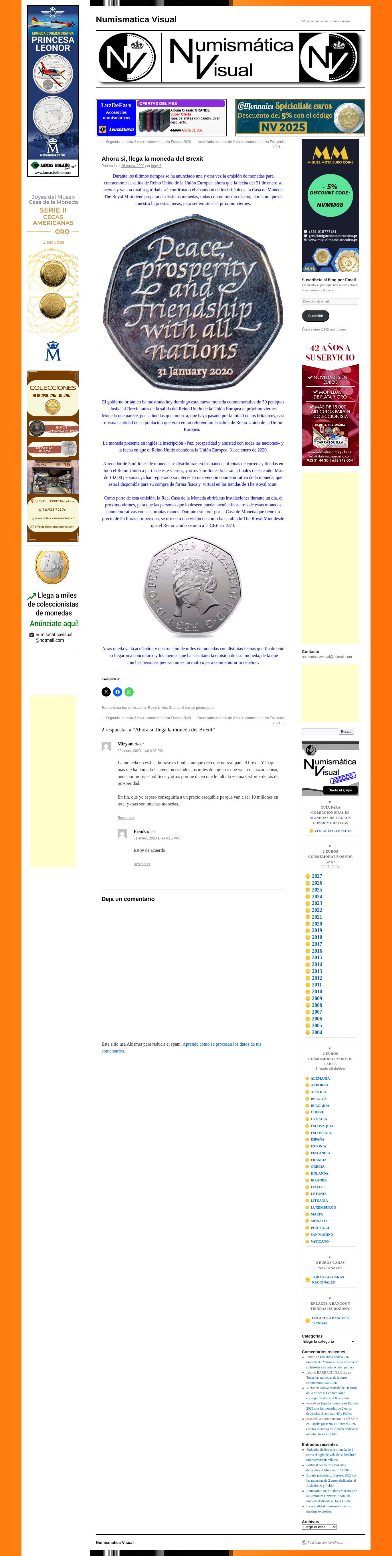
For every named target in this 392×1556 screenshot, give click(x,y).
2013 (313, 971)
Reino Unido (157, 708)
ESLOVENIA (318, 1132)
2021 (313, 917)
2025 (313, 890)
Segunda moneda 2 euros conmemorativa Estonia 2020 (146, 142)
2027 (313, 876)
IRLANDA (316, 1180)
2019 (313, 930)
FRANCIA (316, 1160)
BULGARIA (317, 1105)
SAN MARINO (319, 1234)
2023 (313, 903)
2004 (313, 1032)
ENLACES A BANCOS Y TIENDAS (327, 1320)
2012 (313, 978)
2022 (313, 910)
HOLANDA (316, 1173)
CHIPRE (314, 1112)
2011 (313, 985)
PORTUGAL (317, 1227)
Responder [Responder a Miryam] (126, 818)
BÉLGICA (316, 1098)
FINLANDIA (317, 1153)
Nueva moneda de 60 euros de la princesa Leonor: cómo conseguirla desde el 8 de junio (331, 1393)
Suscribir (315, 316)
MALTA (314, 1214)
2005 (313, 1025)
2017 (313, 944)
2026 (313, 883)
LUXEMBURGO (320, 1207)
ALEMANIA (317, 1078)
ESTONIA (315, 1146)
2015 (313, 957)
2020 (313, 924)
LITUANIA (316, 1200)
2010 (313, 991)
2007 (313, 1012)
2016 (313, 951)
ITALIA (314, 1187)
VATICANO (317, 1241)
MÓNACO (316, 1220)
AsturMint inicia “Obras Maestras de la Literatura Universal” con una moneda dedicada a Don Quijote (331, 1496)
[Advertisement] (53, 781)
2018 (313, 937)
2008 (313, 1005)
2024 (313, 897)
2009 (313, 998)
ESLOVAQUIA (319, 1126)
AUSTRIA (315, 1092)
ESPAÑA (314, 1139)
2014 (313, 964)
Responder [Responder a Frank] (142, 864)
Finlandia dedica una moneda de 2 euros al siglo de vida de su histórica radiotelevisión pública (332, 1362)
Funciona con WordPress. (325, 1543)
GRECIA (315, 1166)
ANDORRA (316, 1085)
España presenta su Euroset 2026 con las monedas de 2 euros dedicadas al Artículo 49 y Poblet (332, 1408)
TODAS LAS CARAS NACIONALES (324, 1279)
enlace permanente (200, 708)
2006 (313, 1019)
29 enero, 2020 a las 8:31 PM (140, 751)
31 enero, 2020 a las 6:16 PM (156, 838)
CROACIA (316, 1119)
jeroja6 (156, 166)
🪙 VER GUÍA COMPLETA (330, 831)
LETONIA (316, 1193)
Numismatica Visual (136, 19)
